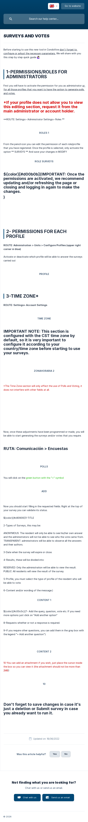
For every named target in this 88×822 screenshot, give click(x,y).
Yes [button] (55, 754)
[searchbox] (44, 19)
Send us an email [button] (60, 797)
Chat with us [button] (29, 797)
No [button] (65, 754)
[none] (53, 6)
